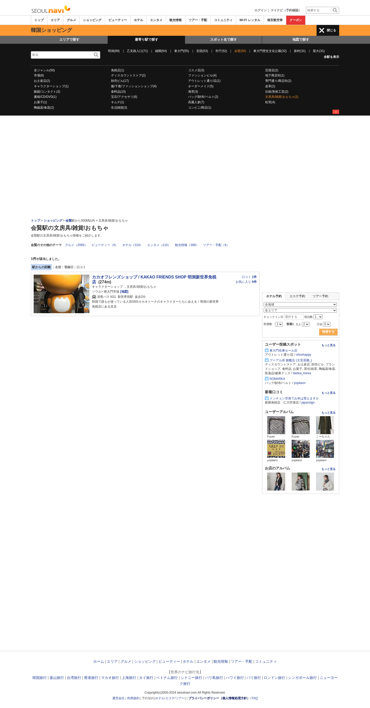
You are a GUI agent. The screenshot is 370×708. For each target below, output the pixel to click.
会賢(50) (240, 51)
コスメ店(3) (196, 70)
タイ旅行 (146, 678)
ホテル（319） (132, 245)
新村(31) (300, 51)
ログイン (260, 10)
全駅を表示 (331, 57)
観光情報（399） (187, 245)
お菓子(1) (40, 102)
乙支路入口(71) (137, 51)
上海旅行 (129, 678)
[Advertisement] (185, 129)
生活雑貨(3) (119, 107)
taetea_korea (302, 373)
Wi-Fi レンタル (249, 20)
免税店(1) (117, 70)
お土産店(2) (42, 81)
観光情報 (175, 20)
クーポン (296, 20)
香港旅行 (91, 678)
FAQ (255, 698)
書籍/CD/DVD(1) (45, 97)
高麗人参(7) (196, 102)
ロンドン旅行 (274, 678)
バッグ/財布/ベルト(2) (203, 97)
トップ (39, 20)
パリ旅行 (254, 678)
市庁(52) (221, 51)
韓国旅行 (39, 678)
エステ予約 (297, 296)
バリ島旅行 (214, 678)
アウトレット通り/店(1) (204, 81)
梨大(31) (319, 51)
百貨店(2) (271, 70)
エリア (55, 20)
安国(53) (202, 51)
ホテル (138, 20)
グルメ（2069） (76, 245)
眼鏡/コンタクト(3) (47, 91)
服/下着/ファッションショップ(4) (133, 86)
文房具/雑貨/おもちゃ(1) (281, 97)
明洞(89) (113, 51)
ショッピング (92, 20)
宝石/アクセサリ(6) (124, 97)
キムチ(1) (117, 102)
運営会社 (118, 698)
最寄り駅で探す (146, 39)
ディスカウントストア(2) (128, 75)
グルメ (71, 20)
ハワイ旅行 (235, 678)
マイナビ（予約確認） (286, 10)
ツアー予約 (320, 296)
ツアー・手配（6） (216, 245)
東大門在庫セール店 (283, 350)
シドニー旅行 (191, 678)
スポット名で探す (223, 39)
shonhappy (303, 354)
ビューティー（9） (105, 245)
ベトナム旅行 (167, 678)
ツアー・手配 (198, 20)
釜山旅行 (57, 678)
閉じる (331, 30)
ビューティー (117, 20)
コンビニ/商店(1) (199, 107)
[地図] (123, 291)
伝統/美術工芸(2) (276, 91)
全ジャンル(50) (44, 70)
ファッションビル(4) (202, 75)
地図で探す (300, 39)
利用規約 (133, 698)
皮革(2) (270, 86)
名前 (58, 267)
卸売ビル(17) (120, 81)
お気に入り (246, 282)
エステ (170, 698)
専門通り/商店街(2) (278, 81)
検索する (328, 332)
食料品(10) (118, 91)
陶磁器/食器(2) (44, 107)
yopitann (300, 383)
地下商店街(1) (274, 75)
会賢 (69, 220)
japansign (307, 402)
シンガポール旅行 (302, 678)
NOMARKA (277, 379)
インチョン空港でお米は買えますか (294, 398)
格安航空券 (275, 20)
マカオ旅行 (110, 678)
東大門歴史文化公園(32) (269, 51)
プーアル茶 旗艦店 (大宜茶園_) (291, 360)
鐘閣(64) (161, 51)
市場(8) (39, 75)
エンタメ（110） (159, 245)
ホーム (98, 661)
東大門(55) (181, 51)
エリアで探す (69, 39)
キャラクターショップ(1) (51, 86)
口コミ (81, 267)
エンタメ (156, 20)
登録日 (68, 267)
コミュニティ (223, 20)
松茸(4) (270, 102)
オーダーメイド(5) (201, 86)
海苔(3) (193, 91)
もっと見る (328, 345)
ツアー (180, 698)
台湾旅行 (74, 678)
